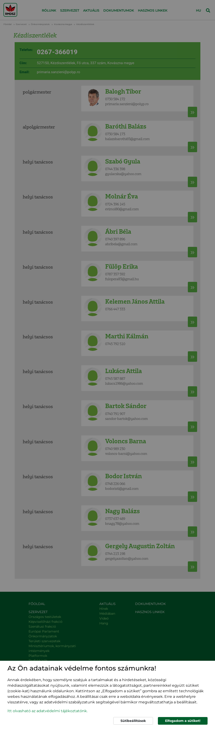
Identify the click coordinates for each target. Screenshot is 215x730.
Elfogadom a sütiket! (182, 721)
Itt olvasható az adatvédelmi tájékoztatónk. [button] (47, 711)
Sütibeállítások (133, 721)
